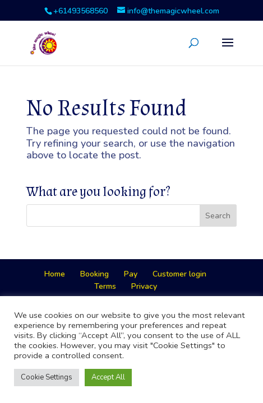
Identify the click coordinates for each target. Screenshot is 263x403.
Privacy (144, 286)
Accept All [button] (108, 377)
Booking (94, 274)
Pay (130, 274)
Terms (105, 286)
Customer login (179, 274)
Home (54, 274)
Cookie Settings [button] (46, 377)
